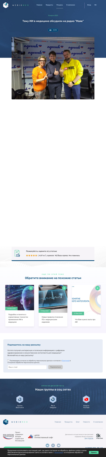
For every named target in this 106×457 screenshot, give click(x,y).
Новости (86, 422)
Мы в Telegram (53, 406)
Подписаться (55, 367)
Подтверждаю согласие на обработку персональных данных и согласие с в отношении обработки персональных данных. (39, 361)
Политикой (66, 361)
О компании (70, 5)
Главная (39, 5)
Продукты (49, 5)
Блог (78, 422)
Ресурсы (60, 5)
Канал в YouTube (86, 406)
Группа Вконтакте (20, 406)
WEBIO (21, 5)
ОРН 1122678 (89, 439)
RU (95, 5)
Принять (94, 452)
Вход (89, 5)
